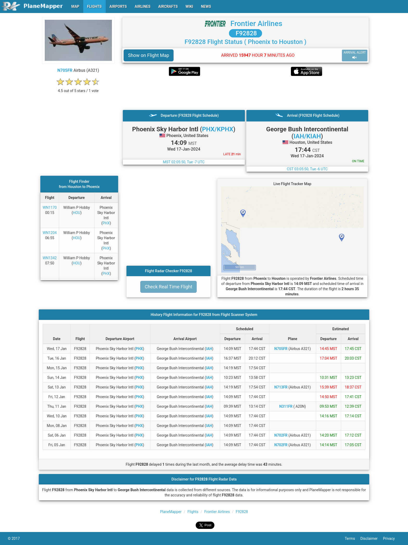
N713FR (281, 387)
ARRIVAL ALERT (354, 55)
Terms (352, 538)
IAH (209, 349)
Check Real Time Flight (168, 286)
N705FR (64, 70)
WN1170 (50, 207)
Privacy (391, 538)
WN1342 (50, 258)
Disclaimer (371, 538)
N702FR (281, 435)
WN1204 (50, 233)
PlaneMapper (171, 512)
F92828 (245, 33)
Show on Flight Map (148, 55)
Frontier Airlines (256, 23)
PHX (106, 223)
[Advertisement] (245, 93)
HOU (76, 213)
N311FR (285, 406)
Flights (193, 512)
